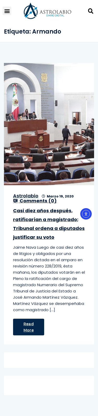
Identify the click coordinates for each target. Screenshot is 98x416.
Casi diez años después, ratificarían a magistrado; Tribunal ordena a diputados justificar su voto (49, 223)
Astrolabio (25, 196)
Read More (29, 327)
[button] (7, 11)
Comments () (35, 201)
